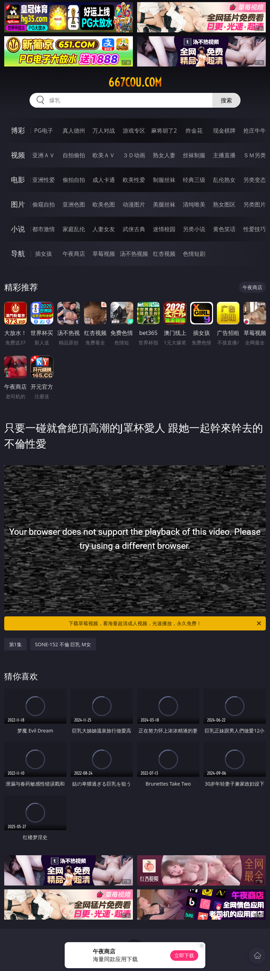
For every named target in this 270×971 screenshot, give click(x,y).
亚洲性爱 (43, 180)
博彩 (18, 130)
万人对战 (103, 130)
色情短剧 (194, 254)
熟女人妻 (164, 155)
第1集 (15, 644)
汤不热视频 (134, 254)
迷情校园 (164, 229)
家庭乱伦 (74, 229)
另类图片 (254, 204)
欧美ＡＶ (103, 155)
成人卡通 (103, 180)
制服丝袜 (164, 180)
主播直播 (224, 155)
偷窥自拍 (43, 204)
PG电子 (43, 130)
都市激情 (43, 229)
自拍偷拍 (74, 155)
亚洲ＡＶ (43, 155)
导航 (18, 253)
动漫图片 (134, 204)
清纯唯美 (194, 204)
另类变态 (254, 180)
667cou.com (135, 82)
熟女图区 (224, 204)
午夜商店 (74, 254)
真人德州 (74, 130)
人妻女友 (103, 229)
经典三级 (194, 180)
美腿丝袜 (164, 204)
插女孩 (43, 254)
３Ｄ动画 (134, 155)
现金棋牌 (224, 130)
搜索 (226, 100)
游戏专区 (134, 130)
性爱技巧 (254, 229)
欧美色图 (103, 204)
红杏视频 (164, 254)
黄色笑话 (224, 229)
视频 (18, 155)
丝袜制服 (194, 155)
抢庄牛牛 (254, 130)
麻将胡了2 (164, 130)
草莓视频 (103, 254)
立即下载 (184, 955)
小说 (18, 229)
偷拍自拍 (74, 180)
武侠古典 (134, 229)
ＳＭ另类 (254, 155)
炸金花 (194, 130)
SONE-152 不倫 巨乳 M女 (63, 644)
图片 (18, 204)
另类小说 (194, 229)
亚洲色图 (74, 204)
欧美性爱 (134, 180)
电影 (18, 179)
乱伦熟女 (224, 180)
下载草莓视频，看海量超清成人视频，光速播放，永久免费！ (165, 623)
